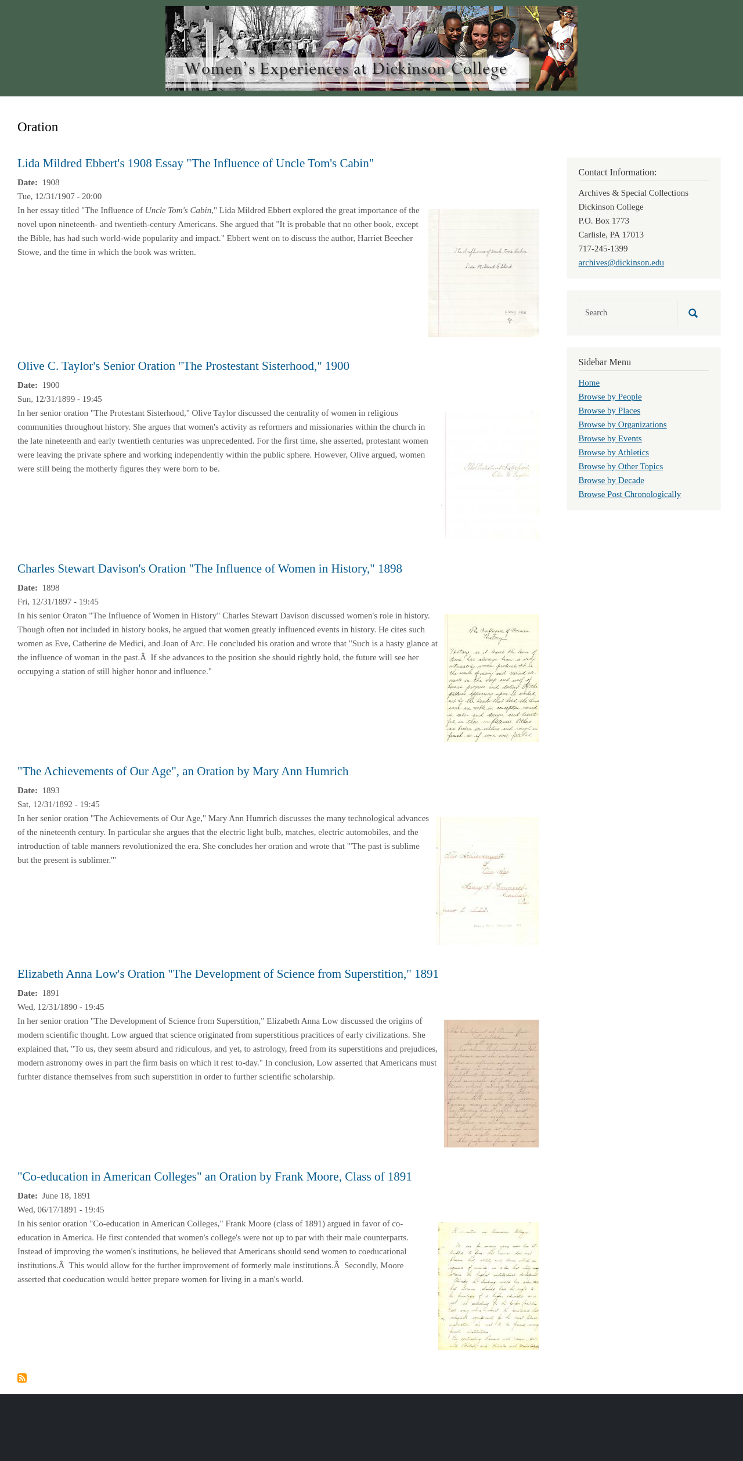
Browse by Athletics (614, 452)
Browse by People (610, 396)
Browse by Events (610, 438)
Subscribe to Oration (22, 1378)
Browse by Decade (611, 480)
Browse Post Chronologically (630, 494)
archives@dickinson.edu (622, 262)
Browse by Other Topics (621, 466)
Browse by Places (610, 410)
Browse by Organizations (623, 424)
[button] (483, 271)
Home (589, 382)
